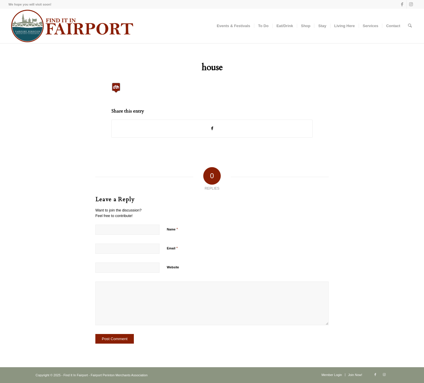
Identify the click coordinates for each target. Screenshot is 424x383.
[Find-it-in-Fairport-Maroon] (71, 26)
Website (173, 267)
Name (172, 229)
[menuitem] (233, 26)
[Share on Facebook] (212, 128)
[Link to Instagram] (411, 4)
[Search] (410, 26)
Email (172, 248)
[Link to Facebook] (402, 4)
